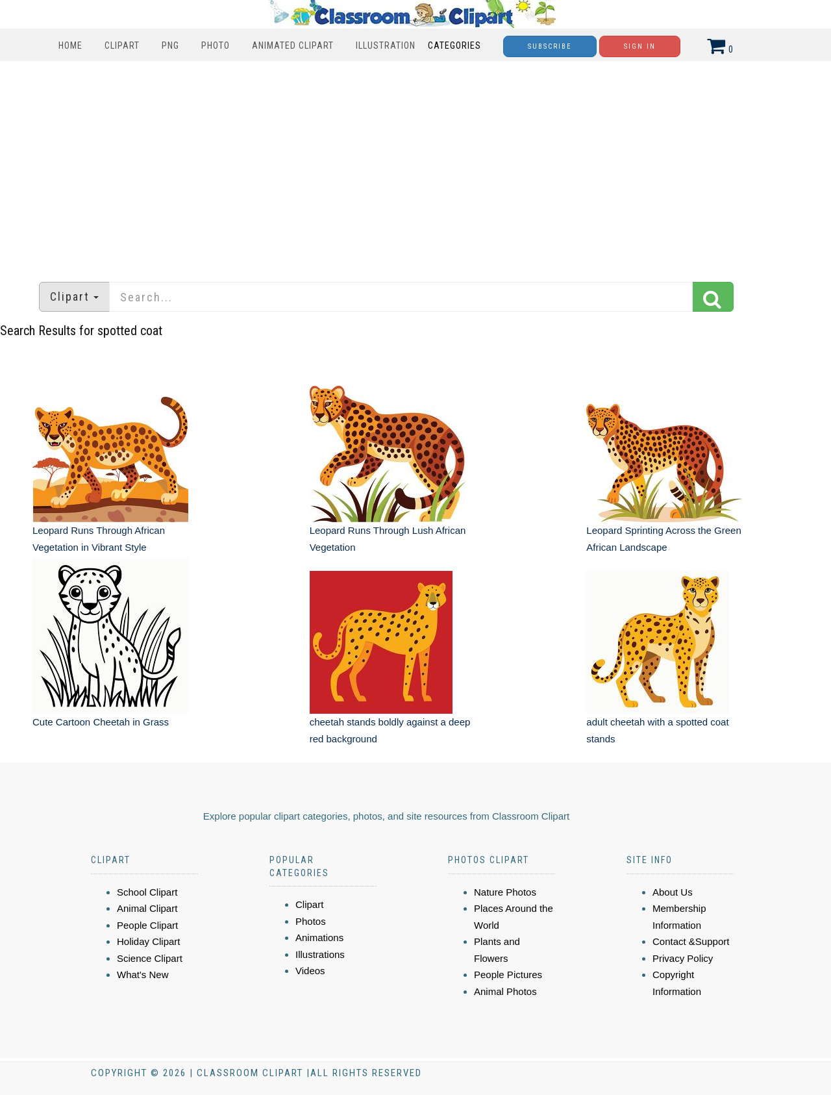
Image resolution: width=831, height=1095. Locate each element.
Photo (215, 45)
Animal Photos (505, 991)
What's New (143, 974)
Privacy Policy (682, 958)
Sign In (640, 46)
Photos (310, 921)
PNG (170, 45)
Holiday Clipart (148, 941)
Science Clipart (149, 958)
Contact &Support (690, 941)
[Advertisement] (415, 165)
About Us (672, 892)
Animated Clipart (293, 45)
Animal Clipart (147, 908)
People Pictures (508, 974)
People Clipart (147, 925)
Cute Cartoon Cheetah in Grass (100, 721)
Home (70, 45)
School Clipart (147, 892)
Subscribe (550, 46)
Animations (319, 937)
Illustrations (320, 954)
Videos (310, 970)
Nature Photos (505, 892)
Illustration (386, 45)
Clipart (122, 45)
